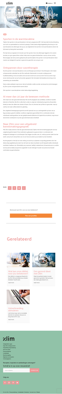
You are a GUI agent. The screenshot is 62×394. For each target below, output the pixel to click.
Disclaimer (26, 392)
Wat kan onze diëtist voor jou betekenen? (18, 272)
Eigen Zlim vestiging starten (9, 346)
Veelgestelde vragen (7, 344)
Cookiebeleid (6, 353)
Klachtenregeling (7, 355)
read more (11, 283)
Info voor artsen (6, 350)
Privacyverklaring (7, 351)
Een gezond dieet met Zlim (42, 272)
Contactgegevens (7, 359)
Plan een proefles (31, 215)
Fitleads (38, 392)
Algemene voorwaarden (8, 357)
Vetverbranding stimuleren (15, 309)
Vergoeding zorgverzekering (9, 348)
